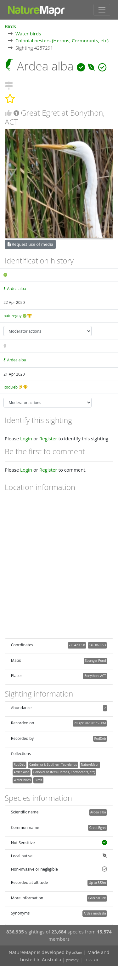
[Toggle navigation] (101, 10)
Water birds (28, 33)
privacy (72, 959)
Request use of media (30, 244)
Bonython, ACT (95, 675)
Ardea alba (16, 288)
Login (26, 438)
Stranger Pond (95, 660)
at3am (77, 952)
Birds (10, 26)
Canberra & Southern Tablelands (53, 764)
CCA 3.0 (91, 959)
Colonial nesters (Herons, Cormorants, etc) (62, 40)
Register (48, 438)
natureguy (12, 315)
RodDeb (10, 387)
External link (97, 898)
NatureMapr (90, 764)
